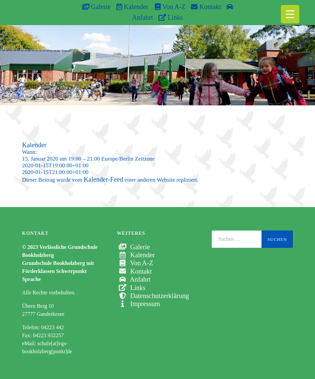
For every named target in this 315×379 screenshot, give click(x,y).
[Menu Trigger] (290, 14)
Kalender (132, 6)
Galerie (96, 6)
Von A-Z (166, 6)
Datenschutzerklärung (153, 295)
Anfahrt (133, 279)
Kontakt (206, 6)
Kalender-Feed (103, 179)
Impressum (138, 303)
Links (171, 17)
